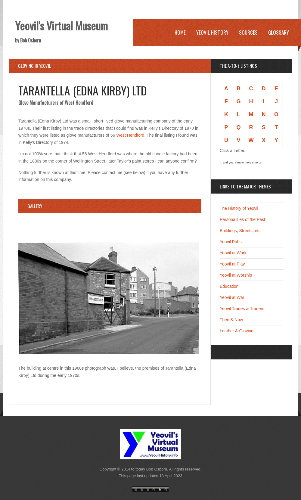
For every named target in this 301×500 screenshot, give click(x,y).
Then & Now (231, 319)
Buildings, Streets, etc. (241, 230)
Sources (248, 32)
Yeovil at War (232, 297)
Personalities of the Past (242, 219)
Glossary (278, 32)
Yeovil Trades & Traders (242, 308)
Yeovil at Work (233, 252)
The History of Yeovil (239, 208)
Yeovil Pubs (231, 241)
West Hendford (130, 135)
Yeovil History (212, 32)
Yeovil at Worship (236, 275)
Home (180, 32)
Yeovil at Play (232, 264)
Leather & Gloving (236, 330)
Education (229, 286)
